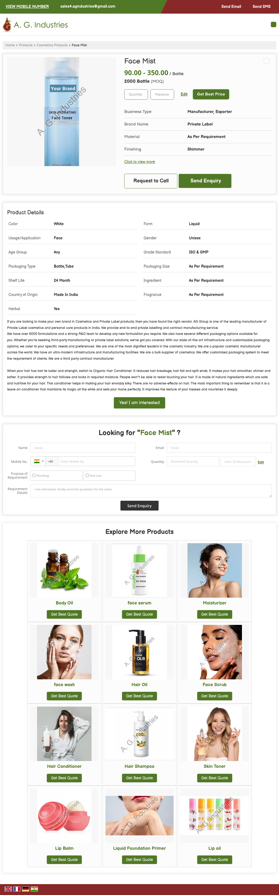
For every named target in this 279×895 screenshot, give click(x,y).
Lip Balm (64, 848)
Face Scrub (215, 685)
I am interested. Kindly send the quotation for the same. (151, 490)
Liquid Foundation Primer (139, 848)
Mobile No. (19, 461)
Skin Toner (215, 766)
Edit (184, 94)
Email (160, 447)
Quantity (157, 461)
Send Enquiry (205, 181)
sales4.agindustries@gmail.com (88, 6)
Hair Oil (139, 685)
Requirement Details (18, 491)
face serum (139, 603)
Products (25, 45)
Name (23, 447)
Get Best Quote (64, 614)
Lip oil (214, 848)
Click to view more (139, 162)
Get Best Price (211, 94)
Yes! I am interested (139, 402)
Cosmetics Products (52, 45)
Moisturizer (214, 603)
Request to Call (151, 181)
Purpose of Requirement (18, 475)
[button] (27, 6)
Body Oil (64, 603)
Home (10, 45)
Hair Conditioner (64, 766)
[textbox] (162, 94)
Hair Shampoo (139, 766)
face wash (64, 685)
